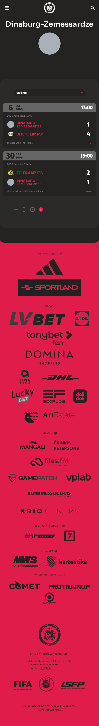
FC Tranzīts (30, 173)
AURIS (58, 710)
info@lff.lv (44, 668)
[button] (49, 92)
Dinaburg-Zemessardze (29, 124)
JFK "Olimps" (30, 134)
